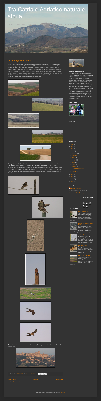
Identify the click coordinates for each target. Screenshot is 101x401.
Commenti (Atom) (17, 382)
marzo (74, 164)
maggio (74, 160)
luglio (73, 157)
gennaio (74, 171)
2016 (72, 148)
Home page (36, 379)
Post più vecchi (59, 379)
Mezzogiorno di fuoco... (84, 211)
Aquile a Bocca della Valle (85, 235)
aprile (73, 162)
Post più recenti (12, 379)
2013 (72, 176)
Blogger (63, 392)
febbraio (74, 166)
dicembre (74, 153)
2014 (72, 174)
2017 (72, 146)
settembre (75, 155)
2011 (72, 181)
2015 (72, 151)
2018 (72, 144)
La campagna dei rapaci (19, 60)
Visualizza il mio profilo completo (77, 193)
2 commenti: (33, 373)
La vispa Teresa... (83, 245)
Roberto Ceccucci (76, 188)
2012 (72, 179)
